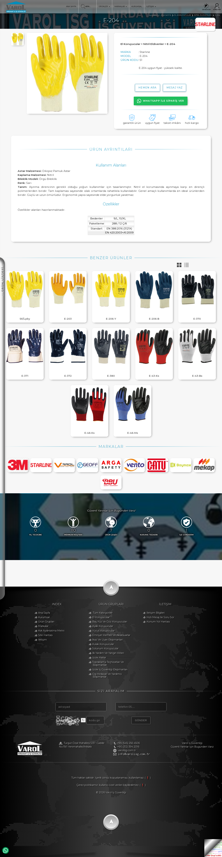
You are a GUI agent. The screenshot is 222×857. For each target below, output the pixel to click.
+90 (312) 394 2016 (128, 746)
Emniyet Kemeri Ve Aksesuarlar (111, 635)
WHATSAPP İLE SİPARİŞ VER (160, 101)
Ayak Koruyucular (102, 626)
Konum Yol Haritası (158, 621)
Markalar (43, 626)
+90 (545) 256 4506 (128, 743)
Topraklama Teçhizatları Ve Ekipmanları (108, 663)
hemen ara (147, 87)
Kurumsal (44, 617)
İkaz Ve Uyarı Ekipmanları (107, 639)
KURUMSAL (136, 6)
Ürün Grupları (46, 621)
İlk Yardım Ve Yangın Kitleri (108, 653)
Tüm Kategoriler (103, 612)
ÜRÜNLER (104, 6)
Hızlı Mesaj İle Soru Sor (160, 617)
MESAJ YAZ (174, 87)
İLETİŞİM (151, 6)
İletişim (42, 639)
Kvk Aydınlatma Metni (51, 630)
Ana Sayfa (44, 612)
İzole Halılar (99, 657)
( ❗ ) (148, 777)
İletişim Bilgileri (156, 612)
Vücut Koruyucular (103, 630)
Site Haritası (45, 635)
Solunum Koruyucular (105, 648)
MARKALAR (120, 6)
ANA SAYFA (71, 6)
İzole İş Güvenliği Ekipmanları (109, 669)
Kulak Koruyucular (103, 644)
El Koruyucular (101, 617)
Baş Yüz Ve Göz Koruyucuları (109, 621)
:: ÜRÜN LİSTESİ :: (2, 279)
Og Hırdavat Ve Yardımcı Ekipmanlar (107, 675)
